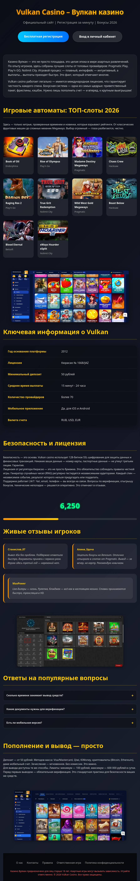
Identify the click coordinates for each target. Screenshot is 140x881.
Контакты (32, 862)
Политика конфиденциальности (104, 862)
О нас (19, 862)
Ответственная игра (69, 862)
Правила (47, 862)
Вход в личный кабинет (97, 36)
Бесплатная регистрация (43, 36)
